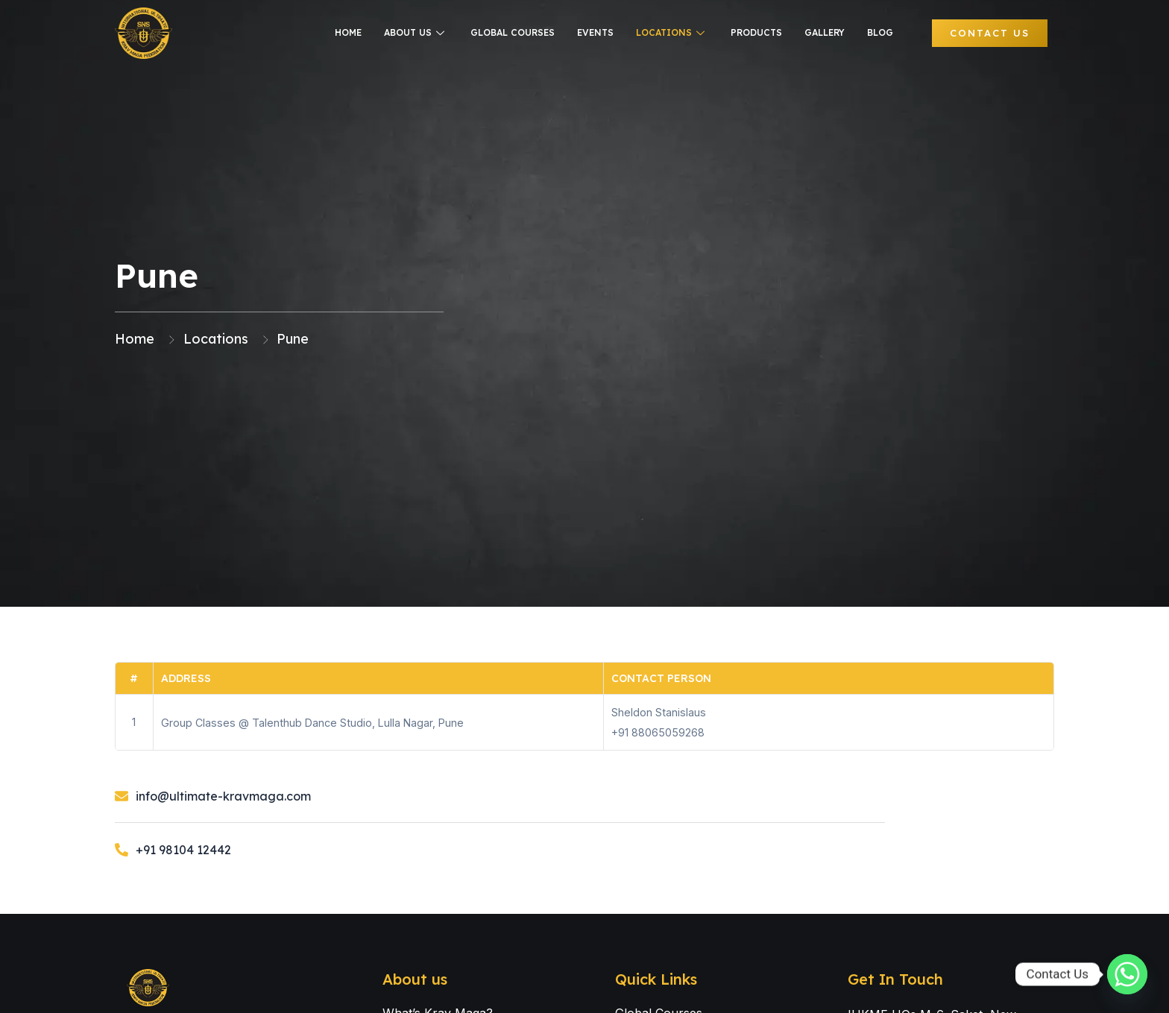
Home (348, 32)
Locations (672, 32)
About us (416, 32)
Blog (880, 32)
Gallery (824, 32)
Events (595, 32)
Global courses (512, 32)
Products (756, 32)
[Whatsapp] (1127, 974)
